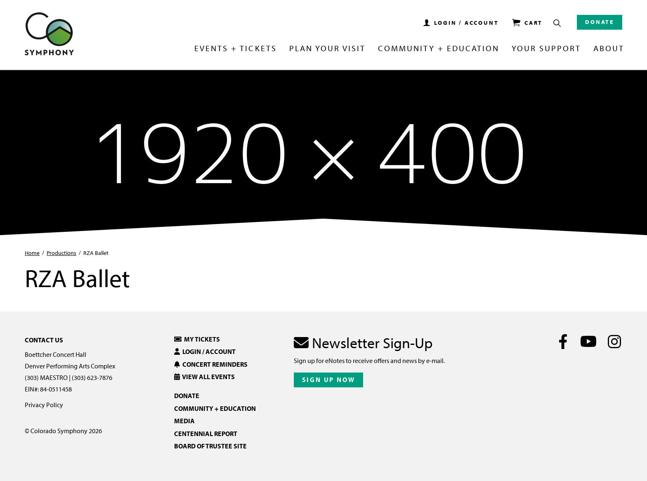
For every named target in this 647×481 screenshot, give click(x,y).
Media (184, 421)
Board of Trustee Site (210, 446)
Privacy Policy (44, 405)
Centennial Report (205, 433)
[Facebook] (563, 341)
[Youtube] (589, 341)
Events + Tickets (235, 48)
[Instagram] (614, 341)
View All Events (204, 377)
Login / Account (205, 351)
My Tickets (197, 339)
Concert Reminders (211, 364)
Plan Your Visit (327, 48)
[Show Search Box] (557, 23)
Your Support (546, 48)
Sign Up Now (328, 379)
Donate (599, 22)
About (608, 48)
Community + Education (438, 48)
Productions (61, 253)
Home (32, 253)
